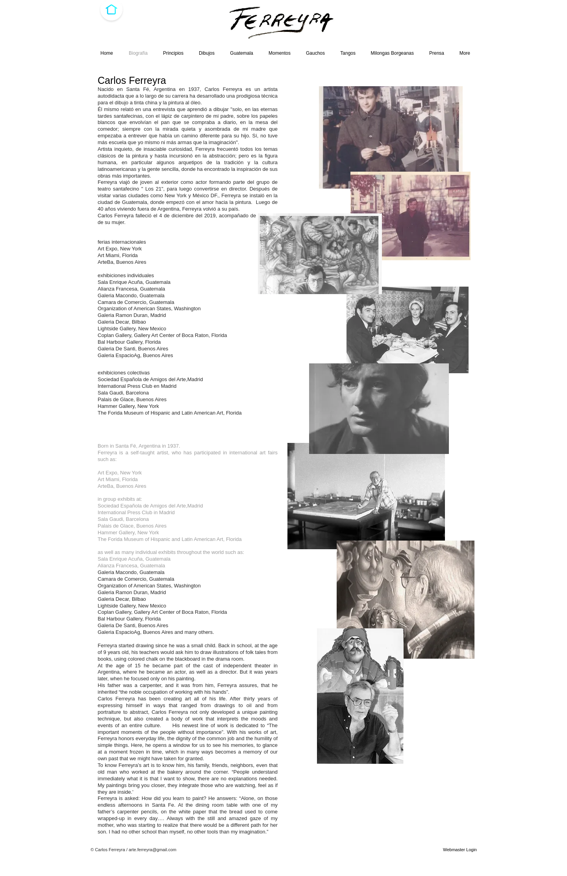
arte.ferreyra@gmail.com (152, 849)
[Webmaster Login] (460, 850)
